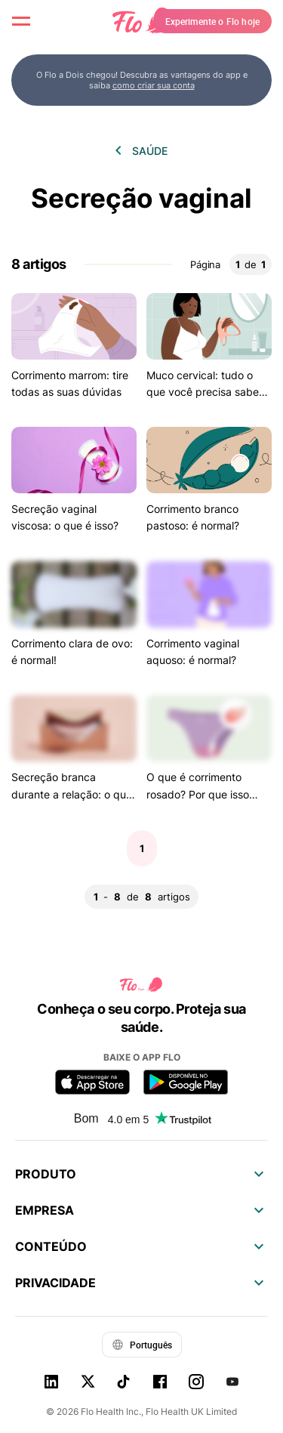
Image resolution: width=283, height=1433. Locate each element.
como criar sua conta (153, 85)
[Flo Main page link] (141, 21)
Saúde (150, 150)
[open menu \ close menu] (21, 21)
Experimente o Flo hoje (212, 21)
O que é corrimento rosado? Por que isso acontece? (197, 794)
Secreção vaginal (141, 198)
